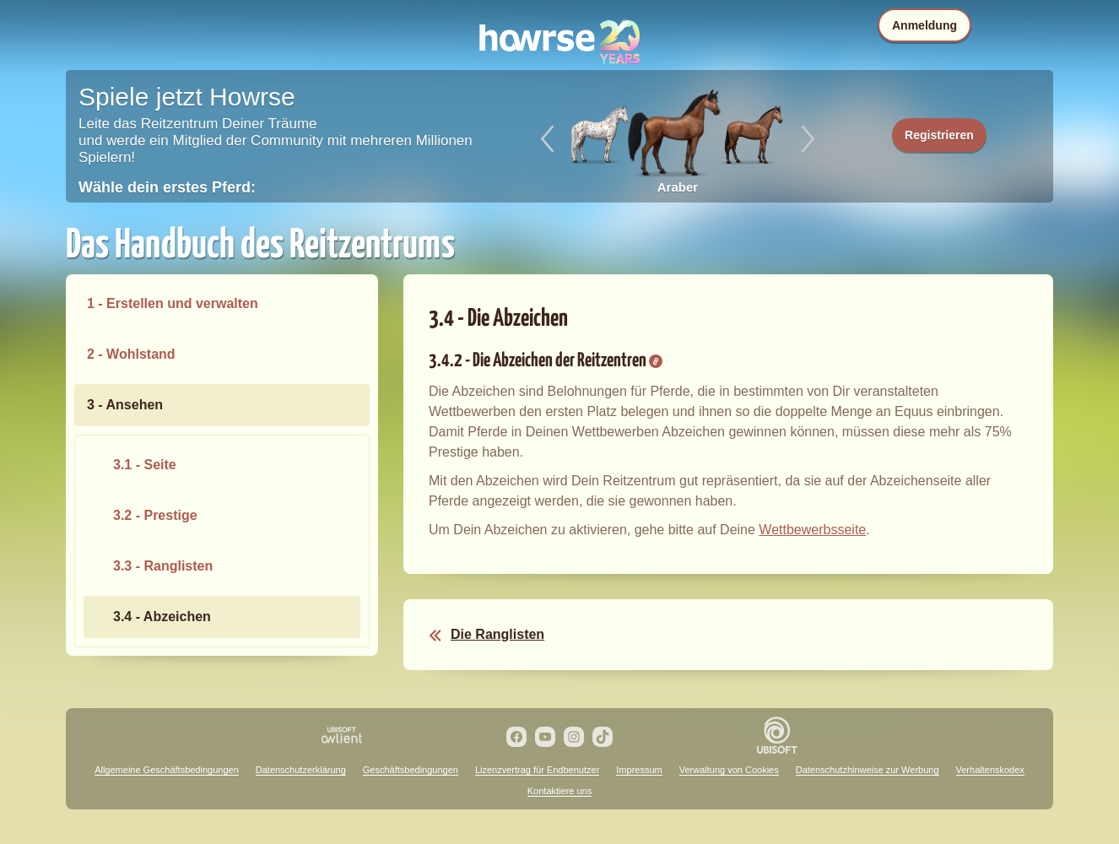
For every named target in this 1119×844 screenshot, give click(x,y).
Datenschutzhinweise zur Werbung (867, 770)
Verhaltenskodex (990, 770)
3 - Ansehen (125, 405)
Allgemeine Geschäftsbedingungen (167, 770)
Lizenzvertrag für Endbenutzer (537, 770)
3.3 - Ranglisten (163, 566)
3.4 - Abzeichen (162, 616)
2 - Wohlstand (131, 354)
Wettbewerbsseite (812, 529)
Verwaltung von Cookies (729, 770)
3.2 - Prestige (155, 515)
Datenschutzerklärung (301, 770)
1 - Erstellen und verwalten (172, 303)
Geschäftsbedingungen (410, 770)
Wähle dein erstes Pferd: (167, 187)
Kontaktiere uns (559, 791)
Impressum (639, 770)
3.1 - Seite (144, 464)
